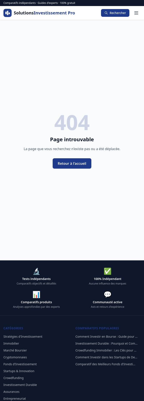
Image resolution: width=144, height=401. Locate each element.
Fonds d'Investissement (20, 364)
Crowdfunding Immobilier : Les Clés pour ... (105, 350)
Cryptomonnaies (15, 357)
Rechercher (115, 13)
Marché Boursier (15, 350)
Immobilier (11, 343)
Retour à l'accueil (72, 163)
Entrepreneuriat (14, 398)
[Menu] (136, 13)
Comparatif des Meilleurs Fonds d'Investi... (105, 364)
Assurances (11, 392)
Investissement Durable (20, 385)
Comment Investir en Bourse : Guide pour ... (106, 336)
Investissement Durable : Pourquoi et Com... (106, 343)
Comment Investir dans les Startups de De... (106, 357)
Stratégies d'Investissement (22, 336)
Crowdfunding (13, 378)
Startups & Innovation (18, 371)
